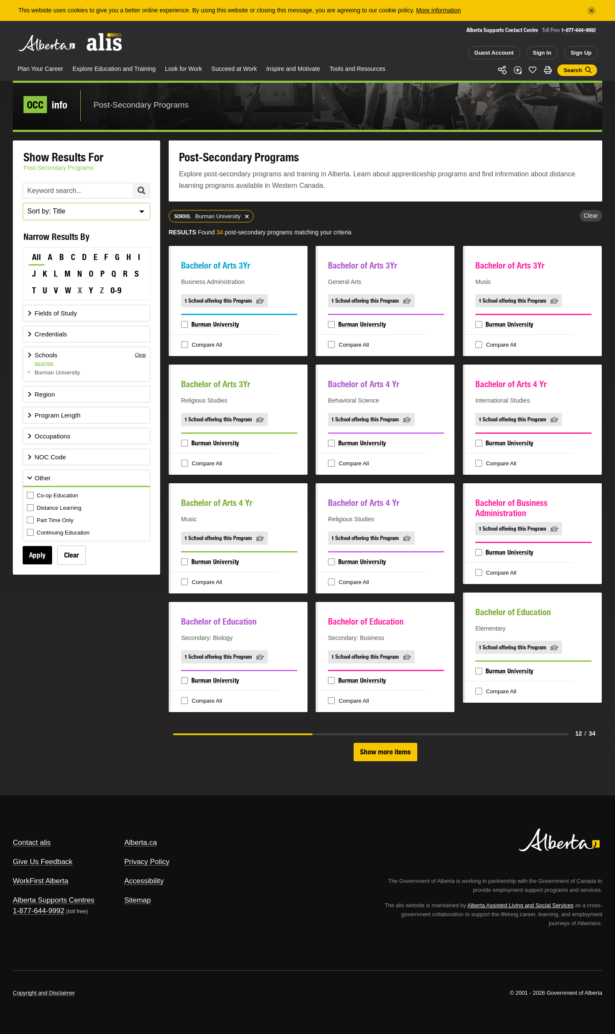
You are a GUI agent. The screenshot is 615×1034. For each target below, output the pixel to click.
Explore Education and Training (114, 68)
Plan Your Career (40, 68)
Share (502, 70)
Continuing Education (59, 533)
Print (548, 70)
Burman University (215, 324)
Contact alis (32, 842)
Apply (37, 555)
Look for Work (183, 68)
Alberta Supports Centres (53, 900)
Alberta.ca (140, 842)
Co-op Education (53, 495)
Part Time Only (50, 520)
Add (517, 70)
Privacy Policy (147, 862)
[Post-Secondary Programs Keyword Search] (86, 191)
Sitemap (137, 900)
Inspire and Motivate (293, 68)
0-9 (116, 290)
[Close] (591, 10)
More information (438, 10)
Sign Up (581, 53)
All (36, 257)
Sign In (542, 53)
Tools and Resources (358, 68)
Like (532, 69)
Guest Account (494, 53)
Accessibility (144, 881)
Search (573, 70)
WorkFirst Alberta (40, 881)
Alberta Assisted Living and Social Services (520, 905)
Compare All (202, 345)
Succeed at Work (234, 68)
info (45, 105)
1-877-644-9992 (578, 30)
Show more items (385, 752)
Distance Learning (55, 508)
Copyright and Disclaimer (44, 993)
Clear (71, 555)
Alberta (46, 43)
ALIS (105, 42)
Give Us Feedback (43, 862)
